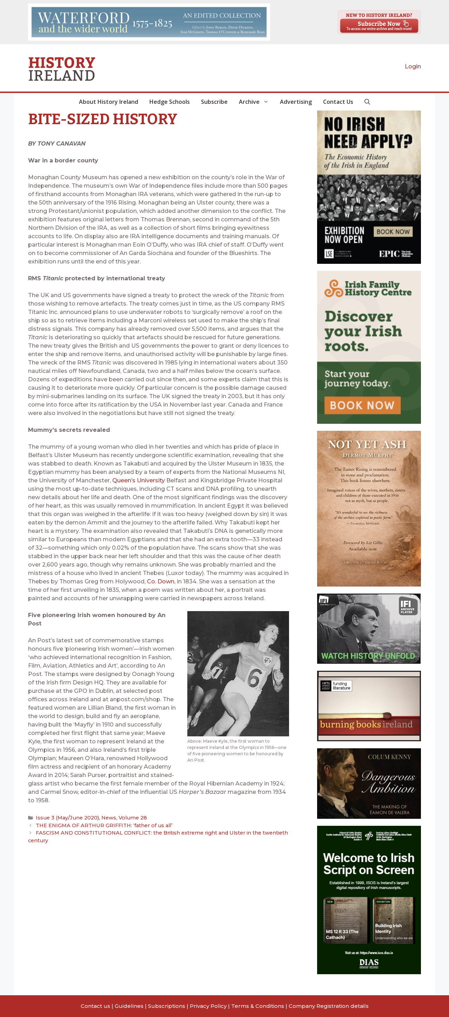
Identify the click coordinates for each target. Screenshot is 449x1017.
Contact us (95, 1006)
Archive (256, 102)
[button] (367, 102)
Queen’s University (138, 480)
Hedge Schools (169, 102)
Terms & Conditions (257, 1006)
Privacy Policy (208, 1006)
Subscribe (214, 102)
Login (413, 66)
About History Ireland (108, 102)
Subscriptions (166, 1006)
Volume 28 (128, 818)
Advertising (296, 102)
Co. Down (160, 581)
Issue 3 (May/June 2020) (66, 818)
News (106, 818)
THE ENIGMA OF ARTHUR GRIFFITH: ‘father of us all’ (100, 825)
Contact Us (338, 102)
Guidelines (129, 1006)
